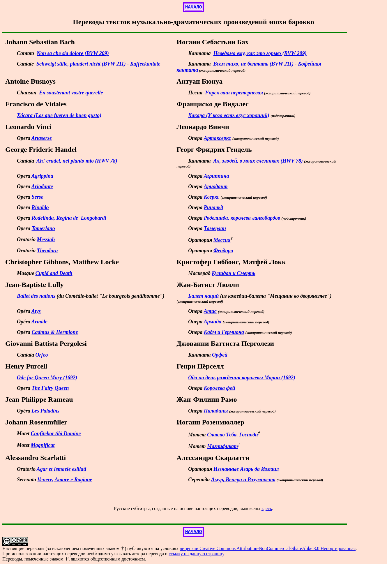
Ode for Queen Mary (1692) (47, 377)
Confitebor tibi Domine (56, 433)
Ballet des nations (36, 296)
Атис (210, 311)
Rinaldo (40, 207)
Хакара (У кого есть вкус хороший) (228, 115)
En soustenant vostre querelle (71, 93)
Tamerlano (43, 228)
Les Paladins (46, 411)
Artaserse (41, 138)
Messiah (46, 239)
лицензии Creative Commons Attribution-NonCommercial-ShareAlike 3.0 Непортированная (268, 548)
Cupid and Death (54, 273)
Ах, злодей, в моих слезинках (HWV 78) (258, 161)
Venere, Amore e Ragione (65, 479)
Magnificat (43, 445)
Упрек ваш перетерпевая (234, 93)
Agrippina (42, 176)
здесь (266, 508)
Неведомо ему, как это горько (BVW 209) (260, 53)
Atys (36, 311)
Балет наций (203, 296)
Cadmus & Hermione (55, 332)
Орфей (219, 355)
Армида (212, 322)
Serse (37, 197)
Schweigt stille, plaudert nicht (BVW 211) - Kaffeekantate (98, 64)
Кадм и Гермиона (224, 332)
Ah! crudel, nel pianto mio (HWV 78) (76, 161)
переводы (35, 548)
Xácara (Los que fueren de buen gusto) (59, 115)
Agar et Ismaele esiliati (61, 469)
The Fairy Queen (50, 388)
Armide (39, 322)
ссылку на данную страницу (196, 553)
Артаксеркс (217, 138)
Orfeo (42, 355)
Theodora (47, 250)
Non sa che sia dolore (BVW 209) (73, 53)
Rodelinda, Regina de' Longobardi (69, 218)
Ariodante (42, 186)
